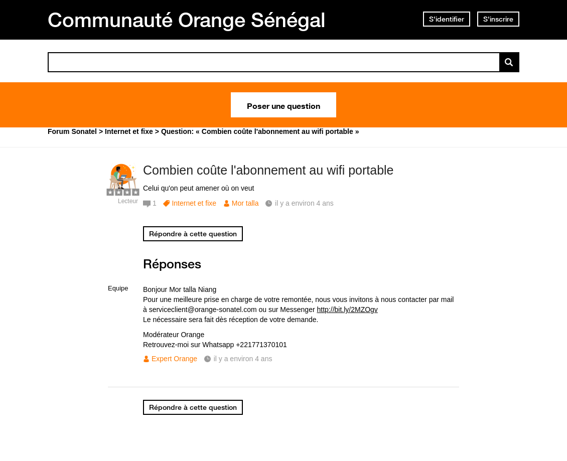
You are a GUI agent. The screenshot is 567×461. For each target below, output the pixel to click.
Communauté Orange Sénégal (187, 19)
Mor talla (245, 203)
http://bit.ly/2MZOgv (347, 309)
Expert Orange (174, 359)
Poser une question (283, 104)
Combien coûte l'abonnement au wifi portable (268, 170)
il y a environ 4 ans (243, 359)
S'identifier (446, 19)
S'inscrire (498, 19)
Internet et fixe (194, 203)
